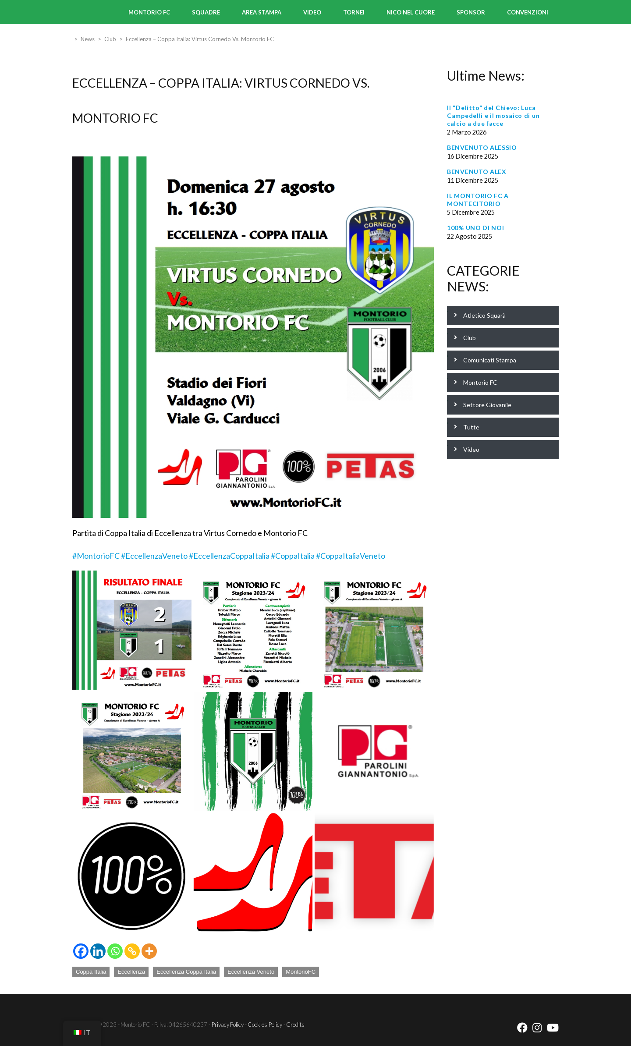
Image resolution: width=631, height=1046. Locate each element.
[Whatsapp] (115, 951)
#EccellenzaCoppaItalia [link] (229, 555)
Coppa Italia (91, 971)
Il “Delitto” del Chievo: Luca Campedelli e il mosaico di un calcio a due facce (493, 115)
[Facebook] (81, 951)
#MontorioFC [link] (96, 555)
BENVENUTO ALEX (477, 171)
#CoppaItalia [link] (293, 555)
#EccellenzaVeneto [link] (154, 555)
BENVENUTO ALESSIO (482, 147)
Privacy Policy (228, 1024)
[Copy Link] (132, 951)
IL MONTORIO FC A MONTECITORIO (478, 199)
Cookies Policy (265, 1024)
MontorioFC (301, 971)
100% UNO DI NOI (475, 227)
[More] (149, 951)
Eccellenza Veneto (250, 971)
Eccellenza (131, 971)
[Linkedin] (98, 951)
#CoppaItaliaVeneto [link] (350, 555)
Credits (295, 1024)
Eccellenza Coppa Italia (186, 971)
